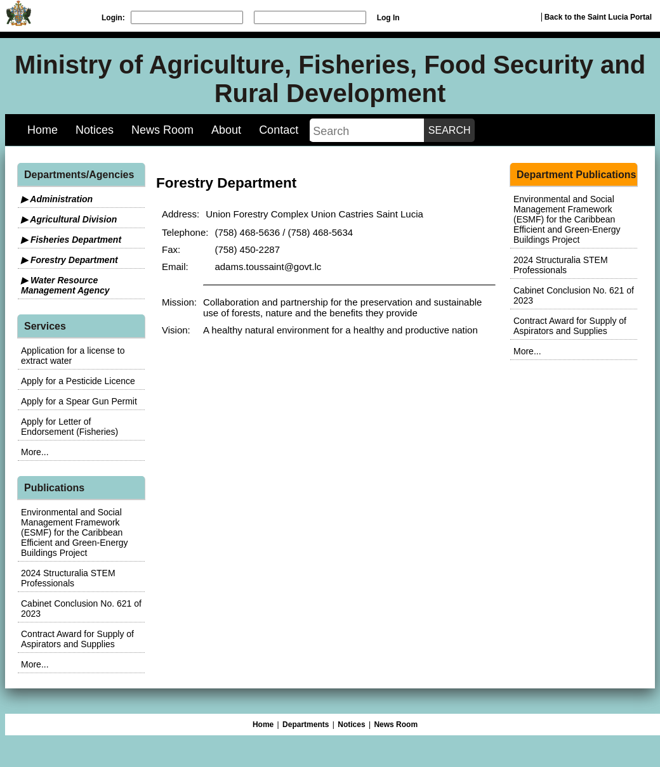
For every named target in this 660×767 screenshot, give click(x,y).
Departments (305, 724)
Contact (278, 130)
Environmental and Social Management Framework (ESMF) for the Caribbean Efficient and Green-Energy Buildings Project (74, 532)
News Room (162, 130)
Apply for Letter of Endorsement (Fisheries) (69, 426)
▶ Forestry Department (69, 260)
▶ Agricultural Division (69, 219)
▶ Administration (57, 199)
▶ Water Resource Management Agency (65, 285)
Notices (95, 130)
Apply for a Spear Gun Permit (79, 401)
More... (35, 452)
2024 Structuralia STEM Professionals (68, 578)
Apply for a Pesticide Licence (78, 381)
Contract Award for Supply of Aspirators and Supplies (77, 639)
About (226, 130)
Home (42, 130)
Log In (388, 17)
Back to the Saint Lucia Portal (598, 17)
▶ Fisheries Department (71, 240)
